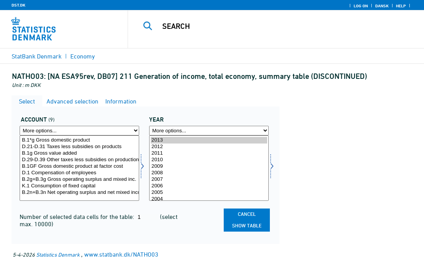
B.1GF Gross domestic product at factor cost (79, 166)
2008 (209, 173)
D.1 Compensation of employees (79, 173)
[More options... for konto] (79, 130)
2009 (209, 166)
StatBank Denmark (37, 56)
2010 (209, 160)
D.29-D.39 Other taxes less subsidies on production (79, 160)
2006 (209, 186)
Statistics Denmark (58, 254)
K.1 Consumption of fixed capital (79, 186)
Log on (361, 5)
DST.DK (18, 5)
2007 (209, 179)
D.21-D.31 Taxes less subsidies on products (79, 147)
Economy (82, 56)
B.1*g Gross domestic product (79, 140)
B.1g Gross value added (79, 153)
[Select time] (209, 168)
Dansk (382, 5)
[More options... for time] (209, 130)
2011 (209, 153)
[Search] (276, 26)
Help (401, 5)
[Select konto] (79, 168)
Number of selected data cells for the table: (78, 216)
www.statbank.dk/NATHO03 (121, 254)
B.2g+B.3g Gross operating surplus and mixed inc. (79, 179)
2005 (209, 192)
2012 (209, 147)
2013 (209, 140)
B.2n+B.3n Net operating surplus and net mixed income (79, 192)
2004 (209, 199)
